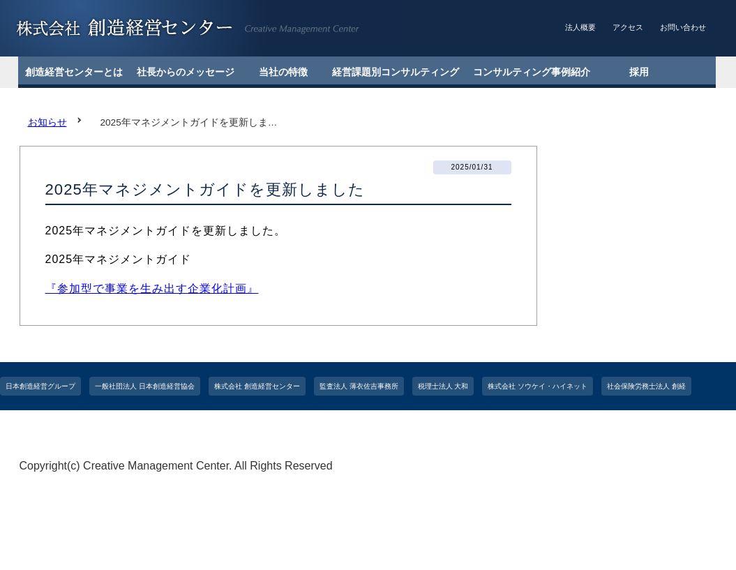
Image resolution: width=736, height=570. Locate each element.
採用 (639, 71)
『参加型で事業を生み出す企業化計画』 (152, 288)
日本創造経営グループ (40, 386)
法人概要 (580, 27)
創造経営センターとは (74, 71)
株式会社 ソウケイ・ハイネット (537, 386)
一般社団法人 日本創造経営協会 (145, 386)
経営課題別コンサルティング (395, 71)
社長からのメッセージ (185, 71)
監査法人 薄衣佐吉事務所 (359, 386)
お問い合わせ (683, 27)
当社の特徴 (283, 71)
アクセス (628, 27)
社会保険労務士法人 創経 (646, 386)
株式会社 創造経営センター (257, 386)
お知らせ (47, 122)
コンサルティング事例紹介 (531, 71)
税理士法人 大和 (443, 386)
